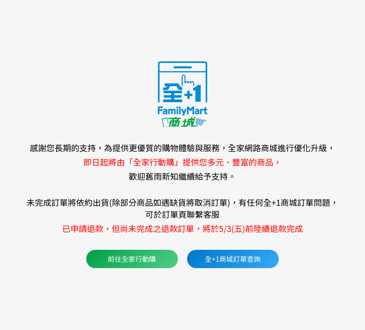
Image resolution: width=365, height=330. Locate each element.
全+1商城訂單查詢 (233, 259)
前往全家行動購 (132, 259)
